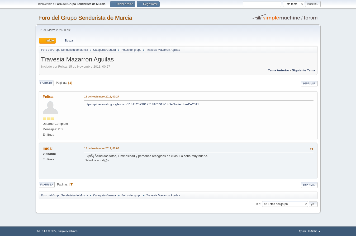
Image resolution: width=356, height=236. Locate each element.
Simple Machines (67, 231)
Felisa (48, 97)
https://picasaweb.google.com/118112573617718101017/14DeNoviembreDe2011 (142, 104)
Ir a (258, 204)
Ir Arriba (46, 184)
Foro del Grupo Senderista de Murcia (85, 17)
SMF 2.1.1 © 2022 (46, 231)
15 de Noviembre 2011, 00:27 (101, 96)
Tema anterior (278, 70)
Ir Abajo (46, 83)
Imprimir (309, 83)
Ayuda (302, 231)
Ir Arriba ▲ (314, 231)
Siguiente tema (303, 70)
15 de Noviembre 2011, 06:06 (101, 148)
